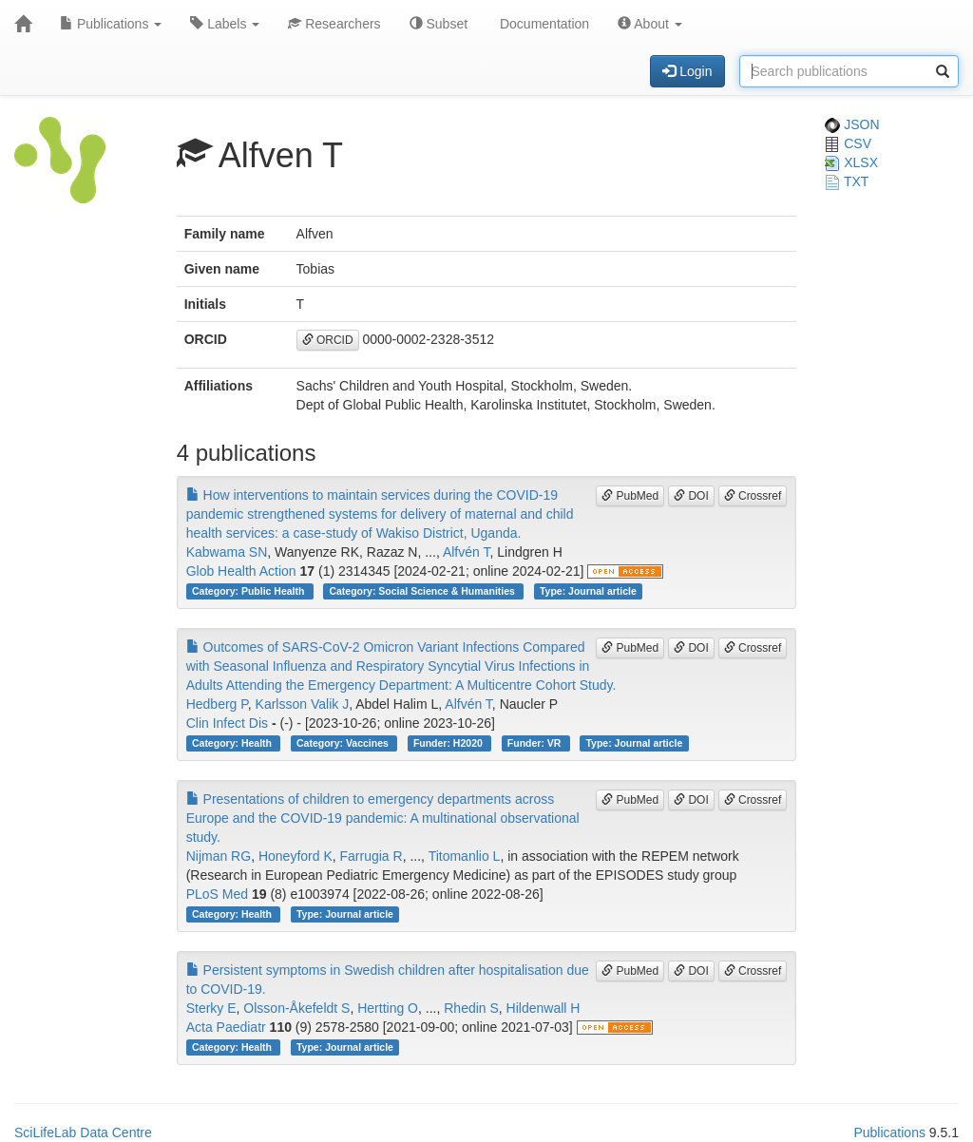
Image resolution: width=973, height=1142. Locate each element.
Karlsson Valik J (303, 704)
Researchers (334, 23)
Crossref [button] (753, 496)
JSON (852, 124)
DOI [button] (691, 496)
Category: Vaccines (343, 743)
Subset (438, 23)
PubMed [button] (629, 496)
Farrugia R (371, 856)
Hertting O (387, 1008)
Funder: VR (535, 743)
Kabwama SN (227, 552)
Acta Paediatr (226, 1027)
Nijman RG (218, 856)
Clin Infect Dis (227, 723)
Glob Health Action (241, 571)
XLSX (851, 162)
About (650, 23)
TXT (846, 181)
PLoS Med (217, 894)
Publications (111, 23)
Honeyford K (295, 856)
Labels (224, 23)
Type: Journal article (588, 591)
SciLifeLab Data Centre (83, 1132)
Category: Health (233, 743)
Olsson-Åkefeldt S (296, 1008)
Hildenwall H (543, 1008)
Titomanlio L (465, 856)
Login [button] (687, 71)
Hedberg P (217, 704)
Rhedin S (471, 1008)
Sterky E (211, 1008)
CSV (848, 143)
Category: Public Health (249, 591)
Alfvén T (466, 552)
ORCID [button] (327, 340)
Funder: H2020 (449, 743)
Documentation (542, 23)
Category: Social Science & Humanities (423, 591)
